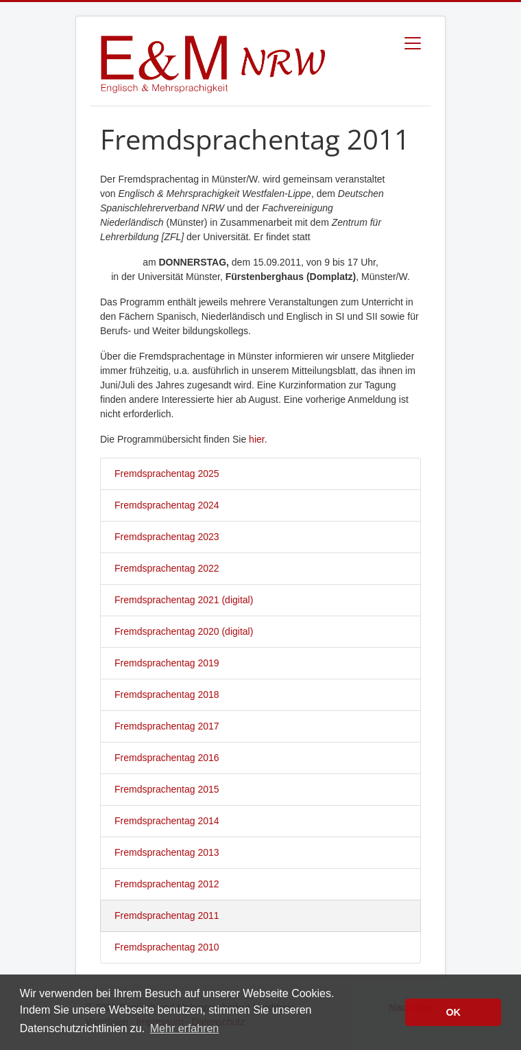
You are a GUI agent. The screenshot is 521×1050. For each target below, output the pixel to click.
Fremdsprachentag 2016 (166, 757)
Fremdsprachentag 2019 (166, 662)
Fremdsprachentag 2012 (166, 883)
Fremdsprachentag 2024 (166, 505)
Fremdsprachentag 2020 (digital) (183, 631)
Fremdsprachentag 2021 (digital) (183, 599)
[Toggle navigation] (412, 43)
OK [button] (453, 1012)
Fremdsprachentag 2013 (166, 852)
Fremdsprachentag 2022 (166, 568)
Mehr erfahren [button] (184, 1028)
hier (257, 439)
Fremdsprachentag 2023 (166, 536)
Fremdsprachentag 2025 (166, 473)
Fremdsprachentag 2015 (166, 789)
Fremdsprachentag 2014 (166, 820)
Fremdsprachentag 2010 (166, 947)
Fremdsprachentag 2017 (166, 726)
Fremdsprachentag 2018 (166, 694)
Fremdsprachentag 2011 (166, 915)
